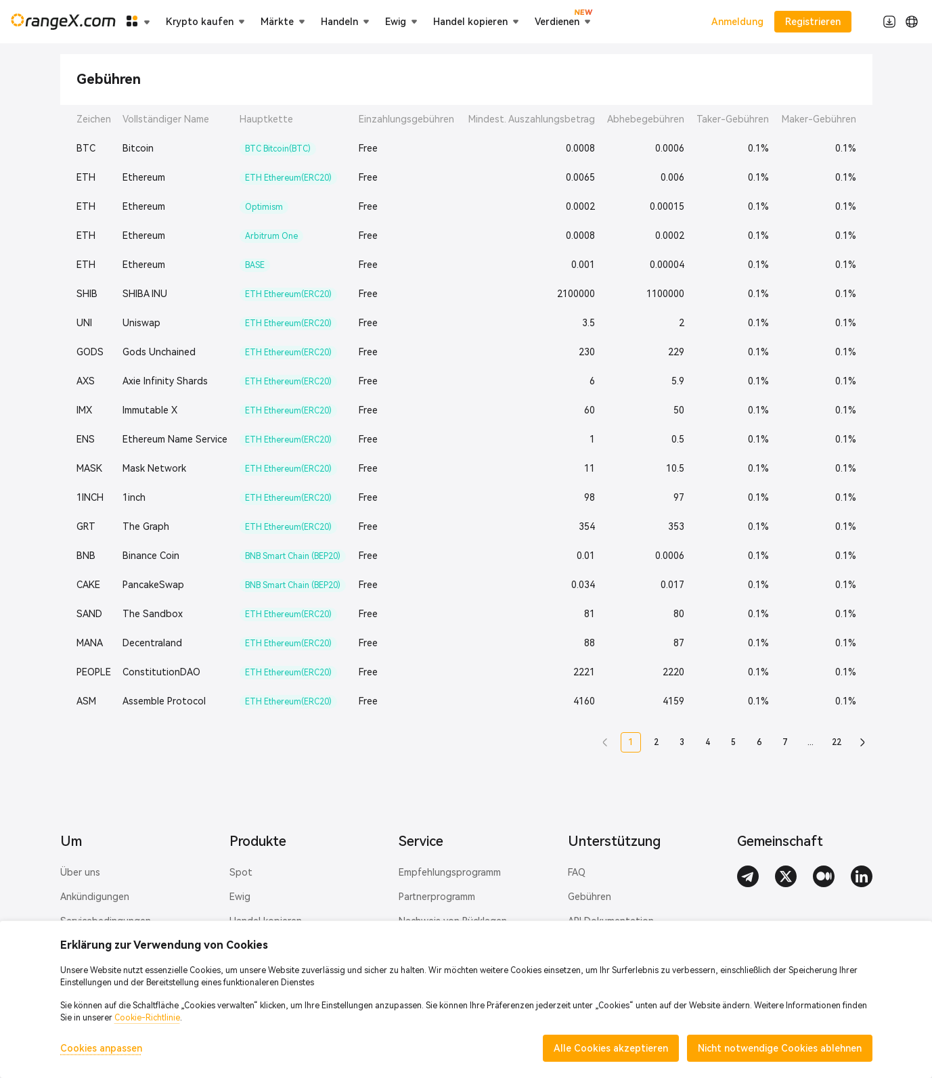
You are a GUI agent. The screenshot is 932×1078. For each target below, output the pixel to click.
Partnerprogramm (437, 896)
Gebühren (589, 896)
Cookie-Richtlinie (147, 1018)
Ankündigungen (94, 896)
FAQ (576, 872)
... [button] (810, 742)
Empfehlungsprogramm (450, 872)
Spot (240, 872)
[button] (605, 742)
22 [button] (836, 742)
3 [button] (682, 742)
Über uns (80, 872)
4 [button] (707, 742)
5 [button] (733, 742)
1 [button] (630, 742)
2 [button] (656, 742)
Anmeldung (737, 21)
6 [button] (759, 742)
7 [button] (784, 742)
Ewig (239, 896)
